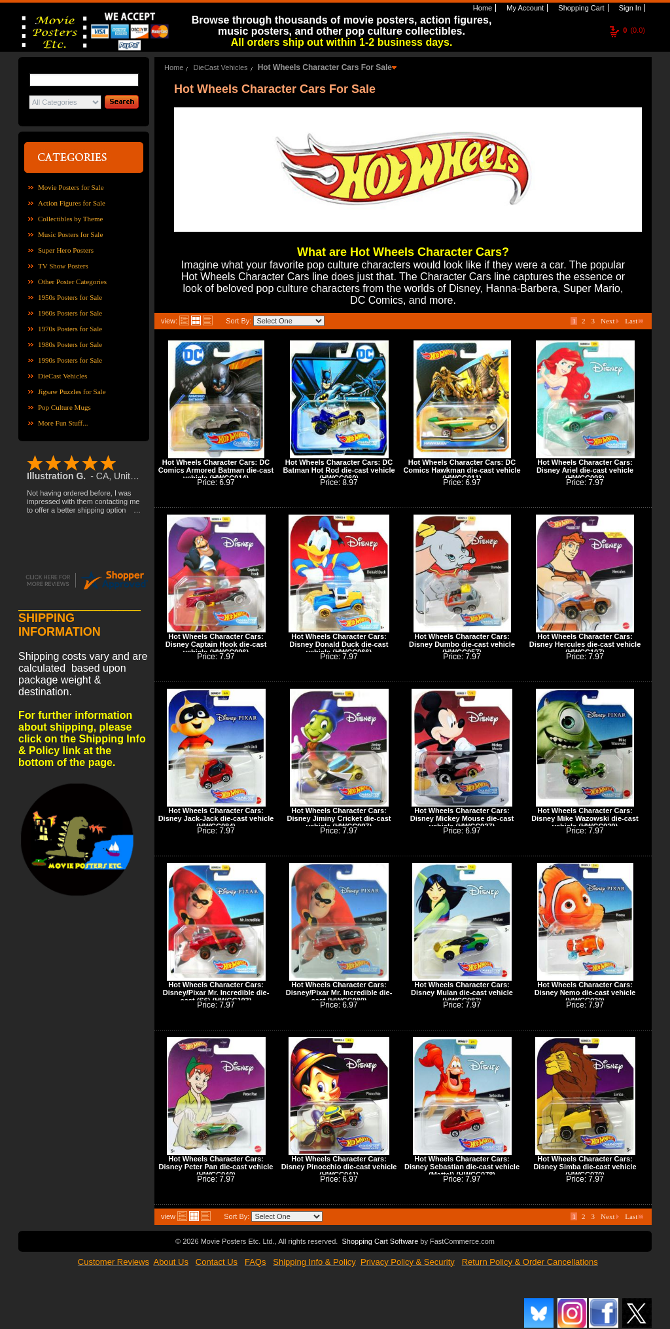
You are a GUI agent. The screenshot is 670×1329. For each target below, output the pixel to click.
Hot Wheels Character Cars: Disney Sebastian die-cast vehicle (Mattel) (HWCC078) (462, 1166)
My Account (524, 8)
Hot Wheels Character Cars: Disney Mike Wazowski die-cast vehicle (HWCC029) (584, 818)
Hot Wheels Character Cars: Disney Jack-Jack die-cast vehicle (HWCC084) (216, 818)
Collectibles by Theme (70, 219)
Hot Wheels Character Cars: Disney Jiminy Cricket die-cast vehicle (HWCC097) (339, 818)
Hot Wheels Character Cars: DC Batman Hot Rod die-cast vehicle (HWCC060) (339, 470)
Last (634, 321)
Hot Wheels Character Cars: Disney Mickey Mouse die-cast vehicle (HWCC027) (462, 818)
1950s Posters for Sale (70, 297)
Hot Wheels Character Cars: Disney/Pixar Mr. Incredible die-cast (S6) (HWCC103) (216, 992)
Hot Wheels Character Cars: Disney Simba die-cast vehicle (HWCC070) (584, 1166)
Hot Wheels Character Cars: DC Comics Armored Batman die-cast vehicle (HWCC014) (215, 470)
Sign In (629, 8)
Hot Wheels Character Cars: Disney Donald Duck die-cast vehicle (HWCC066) (339, 644)
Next (610, 321)
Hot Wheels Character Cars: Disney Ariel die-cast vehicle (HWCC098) (585, 470)
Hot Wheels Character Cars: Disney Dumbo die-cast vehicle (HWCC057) (462, 644)
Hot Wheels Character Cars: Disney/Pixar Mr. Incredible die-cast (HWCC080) (339, 992)
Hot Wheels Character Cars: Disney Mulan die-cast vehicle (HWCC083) (462, 992)
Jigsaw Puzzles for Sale (72, 391)
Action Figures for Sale (71, 203)
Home (481, 8)
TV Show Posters (63, 266)
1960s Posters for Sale (70, 313)
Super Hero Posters (66, 250)
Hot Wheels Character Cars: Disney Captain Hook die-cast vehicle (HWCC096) (216, 644)
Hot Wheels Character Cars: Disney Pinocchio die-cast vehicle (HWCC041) (339, 1166)
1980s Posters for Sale (70, 344)
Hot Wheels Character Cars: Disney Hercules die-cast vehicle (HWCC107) (585, 644)
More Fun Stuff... (63, 423)
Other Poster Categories (72, 281)
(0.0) (634, 30)
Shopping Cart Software (380, 1241)
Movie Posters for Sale (71, 187)
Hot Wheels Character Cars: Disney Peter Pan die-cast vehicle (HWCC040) (216, 1166)
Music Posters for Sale (70, 234)
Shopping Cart (580, 8)
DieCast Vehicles (62, 376)
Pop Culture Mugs (64, 407)
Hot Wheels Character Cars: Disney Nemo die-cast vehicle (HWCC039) (585, 992)
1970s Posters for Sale (70, 329)
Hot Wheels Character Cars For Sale (325, 67)
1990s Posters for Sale (70, 360)
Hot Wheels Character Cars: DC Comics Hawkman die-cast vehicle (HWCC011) (461, 470)
